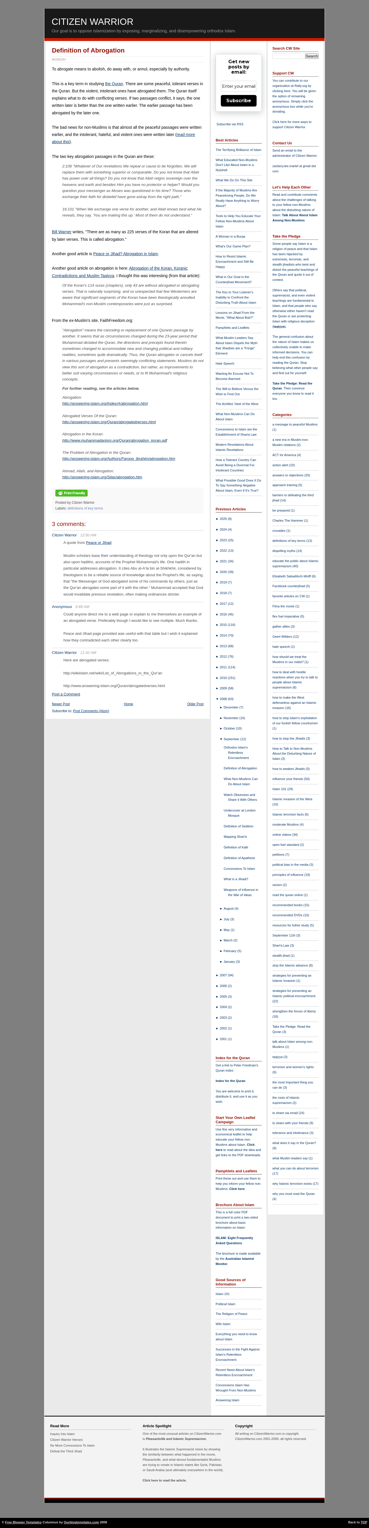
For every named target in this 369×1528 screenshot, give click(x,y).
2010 (224, 678)
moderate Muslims (286, 824)
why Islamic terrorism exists (292, 1183)
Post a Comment (66, 694)
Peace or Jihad (98, 542)
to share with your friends (290, 1123)
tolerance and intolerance (291, 1133)
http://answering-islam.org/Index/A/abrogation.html (105, 403)
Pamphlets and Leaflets (232, 327)
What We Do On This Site (234, 180)
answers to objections (288, 475)
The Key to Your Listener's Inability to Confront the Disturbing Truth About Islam (236, 297)
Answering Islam (227, 1400)
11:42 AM (88, 652)
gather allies (281, 626)
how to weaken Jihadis (289, 768)
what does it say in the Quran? (294, 1143)
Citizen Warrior (92, 21)
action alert (280, 465)
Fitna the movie (283, 606)
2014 (224, 635)
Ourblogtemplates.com (81, 1522)
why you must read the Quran (293, 1193)
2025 (224, 518)
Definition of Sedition (238, 826)
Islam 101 (223, 1294)
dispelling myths (284, 551)
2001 (224, 1039)
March (229, 940)
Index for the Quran (230, 1081)
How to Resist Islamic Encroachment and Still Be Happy (235, 261)
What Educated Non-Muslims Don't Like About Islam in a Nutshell (236, 165)
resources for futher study (291, 925)
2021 (224, 561)
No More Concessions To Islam (72, 1445)
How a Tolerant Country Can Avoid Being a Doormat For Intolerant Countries (236, 465)
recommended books (288, 905)
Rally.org (301, 85)
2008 (224, 699)
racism (277, 885)
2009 (224, 688)
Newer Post (61, 704)
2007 (224, 975)
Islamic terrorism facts (288, 814)
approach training (285, 485)
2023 (224, 540)
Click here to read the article (164, 1480)
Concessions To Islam (239, 868)
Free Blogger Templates (23, 1522)
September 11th (284, 935)
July (227, 919)
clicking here (281, 91)
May (227, 930)
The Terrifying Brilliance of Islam (238, 150)
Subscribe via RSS (229, 124)
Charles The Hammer (288, 520)
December (232, 707)
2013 (224, 646)
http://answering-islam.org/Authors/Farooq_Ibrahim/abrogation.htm (118, 458)
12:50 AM (88, 535)
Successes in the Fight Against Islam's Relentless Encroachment (237, 1354)
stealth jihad (281, 955)
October (230, 728)
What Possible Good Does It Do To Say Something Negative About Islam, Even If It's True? (238, 485)
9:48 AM (82, 607)
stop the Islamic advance (290, 965)
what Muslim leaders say (290, 1158)
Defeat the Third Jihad (66, 1451)
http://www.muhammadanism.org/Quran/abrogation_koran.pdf (114, 440)
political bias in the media (290, 864)
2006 (224, 986)
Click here (236, 1189)
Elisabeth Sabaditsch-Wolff (292, 576)
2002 (224, 1028)
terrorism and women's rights (293, 1067)
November (232, 718)
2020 (224, 572)
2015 (224, 624)
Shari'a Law (281, 945)
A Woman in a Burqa (230, 236)
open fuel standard (286, 844)
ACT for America (284, 455)
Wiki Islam (223, 1324)
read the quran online (288, 895)
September (232, 739)
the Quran (114, 83)
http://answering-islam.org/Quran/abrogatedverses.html (109, 422)
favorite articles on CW (289, 596)
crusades (279, 530)
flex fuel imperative (286, 616)
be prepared (281, 510)
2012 (224, 656)
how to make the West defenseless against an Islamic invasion (294, 703)
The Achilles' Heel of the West (237, 404)
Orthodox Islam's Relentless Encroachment (236, 753)
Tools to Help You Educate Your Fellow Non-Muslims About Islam (238, 221)
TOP (364, 1522)
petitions (278, 854)
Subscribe (238, 100)
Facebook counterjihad (289, 586)
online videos (282, 834)
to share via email (285, 1113)
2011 (224, 667)
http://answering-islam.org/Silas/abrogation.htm (102, 477)
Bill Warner (61, 232)
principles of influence (288, 874)
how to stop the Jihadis (289, 738)
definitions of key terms (85, 508)
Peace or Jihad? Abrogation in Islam (125, 253)
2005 (224, 996)
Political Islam (225, 1304)
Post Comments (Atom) (91, 711)
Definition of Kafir (236, 847)
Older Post (195, 704)
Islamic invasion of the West (292, 799)
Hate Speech (225, 363)
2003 (224, 1017)
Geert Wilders (282, 636)
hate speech (281, 646)
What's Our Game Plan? (233, 246)
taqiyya (279, 326)
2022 (224, 550)
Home (128, 704)
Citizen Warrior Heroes (66, 1439)
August (229, 908)
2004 (224, 1007)
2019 (224, 582)
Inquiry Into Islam (62, 1434)
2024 (224, 529)
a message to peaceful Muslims (295, 424)
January (230, 961)
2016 (224, 614)
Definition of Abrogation (88, 50)
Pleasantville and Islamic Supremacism (176, 1439)
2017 (224, 603)
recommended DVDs (287, 915)
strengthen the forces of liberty (294, 1011)
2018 (224, 593)
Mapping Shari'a (235, 836)
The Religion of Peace (231, 1314)
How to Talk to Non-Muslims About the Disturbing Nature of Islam (294, 754)
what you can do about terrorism (295, 1168)
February (231, 951)
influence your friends (288, 779)
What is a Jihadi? (236, 879)
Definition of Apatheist (239, 858)
